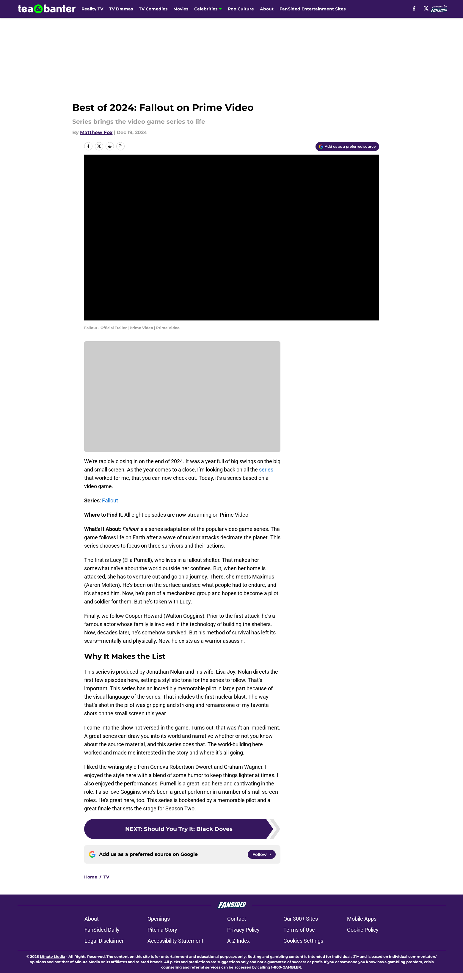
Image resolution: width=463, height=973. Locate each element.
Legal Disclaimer (104, 941)
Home (90, 877)
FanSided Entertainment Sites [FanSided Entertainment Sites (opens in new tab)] (313, 9)
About (267, 9)
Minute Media (52, 956)
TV (106, 877)
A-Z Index (238, 941)
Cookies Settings (303, 941)
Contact (236, 919)
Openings (158, 919)
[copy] (120, 146)
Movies (180, 9)
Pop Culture (241, 9)
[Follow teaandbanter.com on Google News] (262, 854)
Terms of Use (299, 930)
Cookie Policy (363, 930)
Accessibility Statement (175, 941)
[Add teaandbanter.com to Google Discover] (347, 146)
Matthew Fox (96, 132)
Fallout (110, 500)
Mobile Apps (361, 919)
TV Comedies (153, 9)
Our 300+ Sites (300, 919)
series (266, 469)
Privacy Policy (243, 930)
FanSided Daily (102, 930)
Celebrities (205, 9)
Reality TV (92, 9)
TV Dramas (121, 9)
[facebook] (414, 8)
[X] (426, 8)
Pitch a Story (162, 930)
